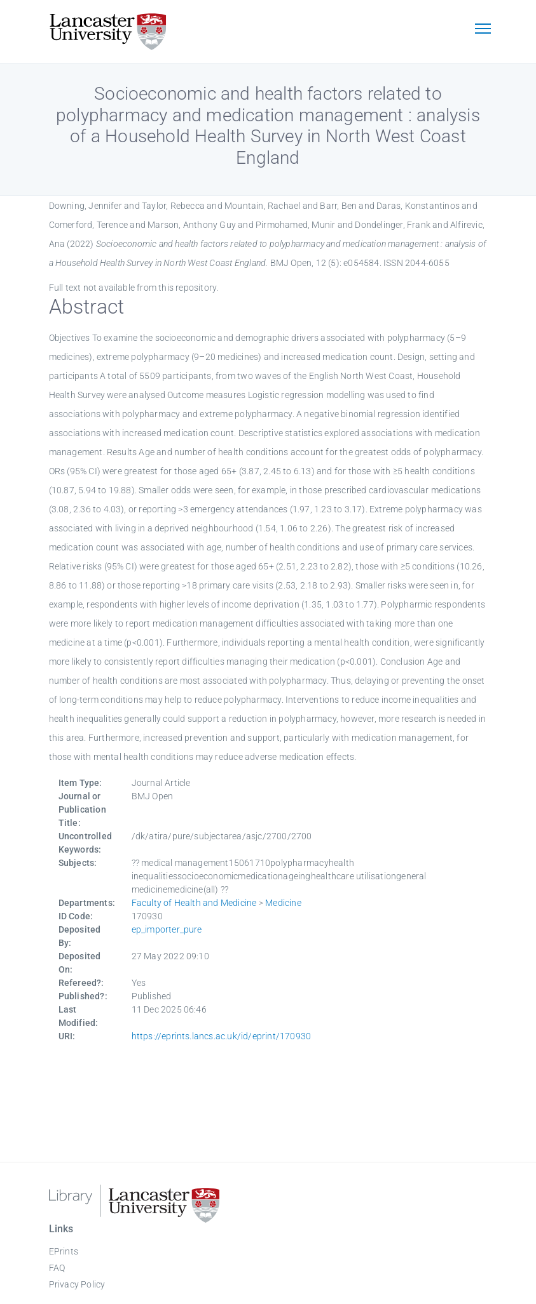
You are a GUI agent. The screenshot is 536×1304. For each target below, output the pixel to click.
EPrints (63, 1251)
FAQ (57, 1268)
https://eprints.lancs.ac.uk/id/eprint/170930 (222, 1036)
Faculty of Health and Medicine (194, 903)
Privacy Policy (77, 1284)
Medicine (283, 903)
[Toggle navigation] (483, 30)
